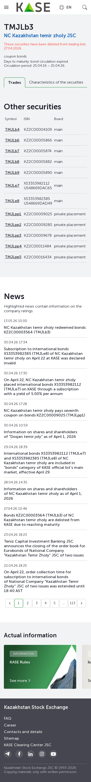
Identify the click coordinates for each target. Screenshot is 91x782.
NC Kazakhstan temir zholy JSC (40, 35)
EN (65, 7)
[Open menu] (6, 7)
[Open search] (84, 7)
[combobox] (65, 7)
